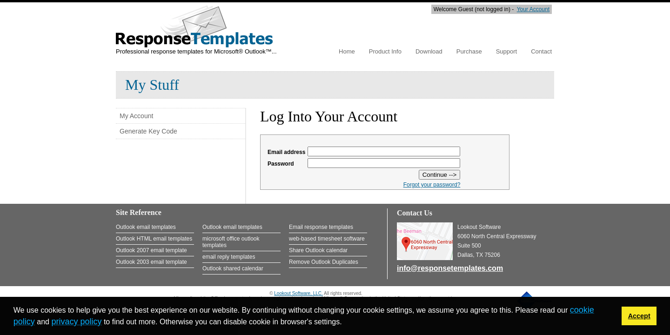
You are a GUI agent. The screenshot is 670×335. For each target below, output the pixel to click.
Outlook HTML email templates (154, 238)
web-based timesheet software (327, 238)
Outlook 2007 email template (151, 250)
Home (347, 51)
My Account (136, 116)
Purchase (469, 51)
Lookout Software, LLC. (298, 293)
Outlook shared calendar (232, 268)
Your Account (533, 9)
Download (428, 51)
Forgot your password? (432, 184)
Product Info (385, 51)
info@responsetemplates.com (450, 268)
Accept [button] (639, 316)
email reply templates (228, 257)
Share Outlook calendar (318, 250)
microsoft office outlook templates (231, 241)
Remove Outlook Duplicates (323, 262)
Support (506, 51)
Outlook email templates (146, 227)
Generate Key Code (148, 131)
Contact (541, 51)
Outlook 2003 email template (151, 262)
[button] (345, 323)
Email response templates (321, 227)
